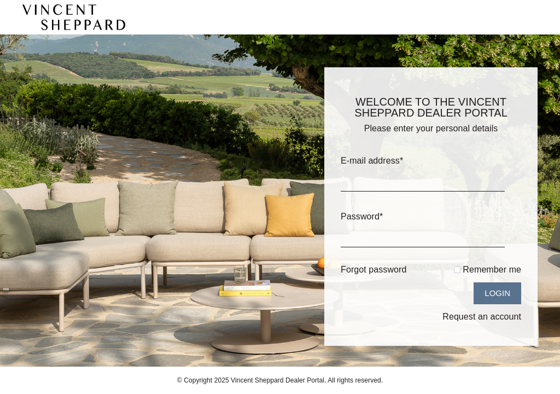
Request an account (481, 316)
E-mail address (372, 160)
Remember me (492, 269)
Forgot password (373, 269)
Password (362, 216)
